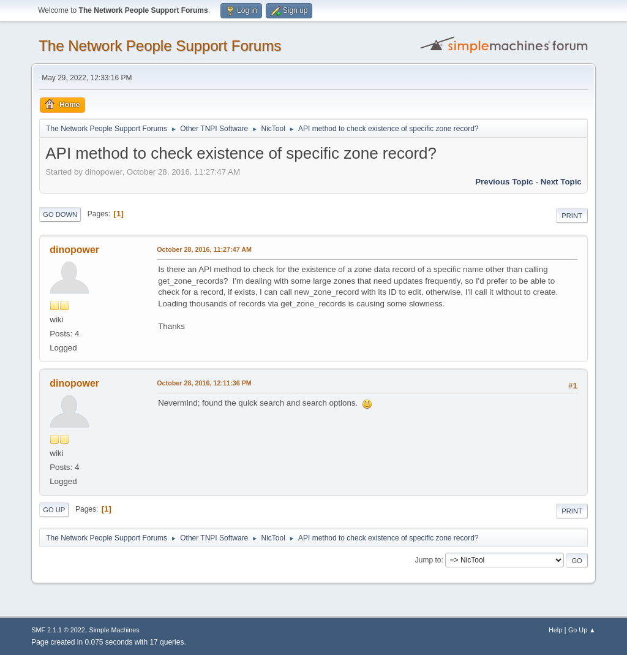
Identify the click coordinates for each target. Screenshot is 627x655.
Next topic (561, 181)
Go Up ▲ (582, 630)
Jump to (428, 560)
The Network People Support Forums (160, 45)
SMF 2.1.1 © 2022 (58, 630)
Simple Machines (114, 630)
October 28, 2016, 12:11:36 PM (204, 383)
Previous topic (504, 181)
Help (555, 630)
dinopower (74, 249)
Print (571, 215)
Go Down (60, 214)
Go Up (54, 509)
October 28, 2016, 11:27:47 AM (204, 249)
